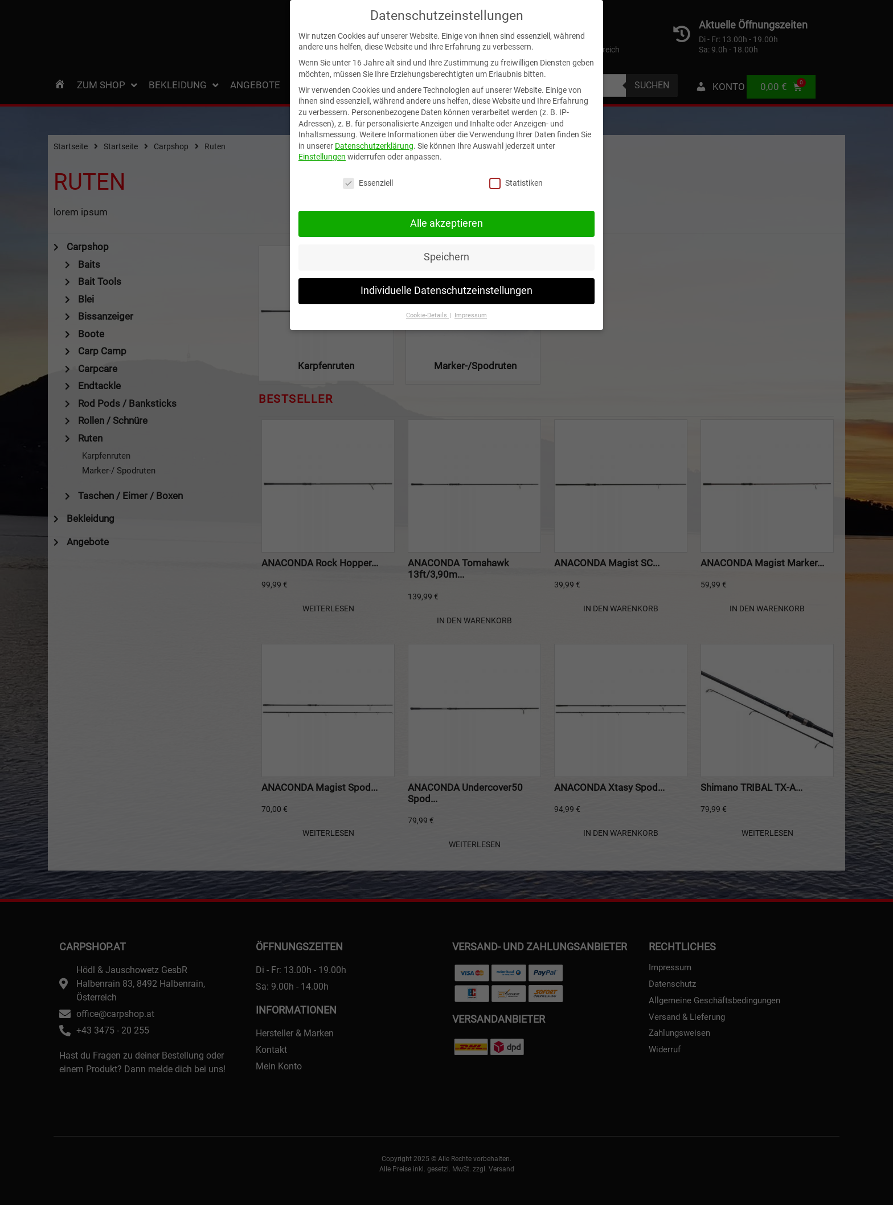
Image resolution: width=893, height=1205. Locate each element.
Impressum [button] (470, 304)
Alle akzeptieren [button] (446, 212)
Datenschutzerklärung (374, 134)
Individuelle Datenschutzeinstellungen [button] (446, 279)
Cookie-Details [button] (427, 304)
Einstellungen (322, 145)
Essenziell (368, 172)
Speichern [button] (446, 245)
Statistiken (516, 172)
